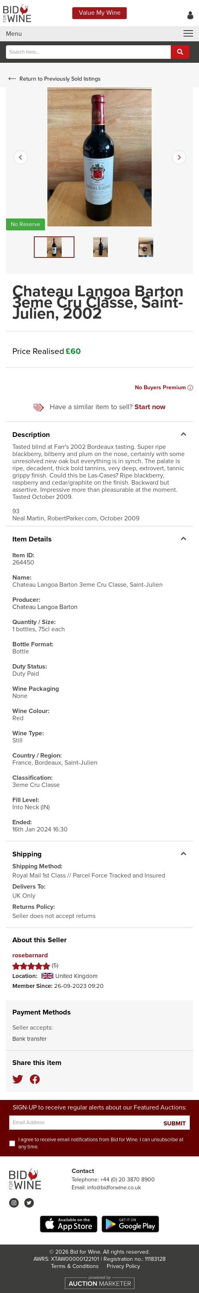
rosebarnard (30, 955)
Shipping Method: (37, 866)
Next (179, 157)
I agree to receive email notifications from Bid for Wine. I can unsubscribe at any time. (100, 1143)
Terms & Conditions (75, 1266)
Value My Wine (100, 13)
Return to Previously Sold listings (53, 78)
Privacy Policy (123, 1266)
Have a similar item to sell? (99, 407)
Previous (20, 157)
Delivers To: (28, 886)
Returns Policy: (33, 906)
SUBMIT (175, 1123)
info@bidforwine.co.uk (114, 1187)
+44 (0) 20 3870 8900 (127, 1179)
